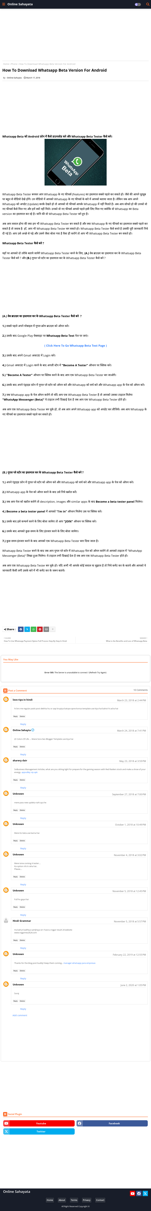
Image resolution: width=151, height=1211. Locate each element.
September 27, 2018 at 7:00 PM (129, 794)
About (62, 1200)
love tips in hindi (23, 699)
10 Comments (140, 689)
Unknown (18, 793)
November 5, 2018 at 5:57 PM (130, 921)
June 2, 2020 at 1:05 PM (133, 985)
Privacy (86, 1200)
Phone (14, 63)
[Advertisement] (75, 33)
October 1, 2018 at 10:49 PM (130, 824)
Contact (100, 1200)
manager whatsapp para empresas (79, 963)
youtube (41, 1123)
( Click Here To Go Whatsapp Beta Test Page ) (75, 345)
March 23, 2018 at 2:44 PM (131, 700)
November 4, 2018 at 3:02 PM (130, 855)
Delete (22, 716)
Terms (74, 1200)
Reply (16, 716)
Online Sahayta (22, 730)
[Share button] (52, 629)
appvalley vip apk (30, 772)
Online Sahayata (20, 4)
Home (6, 63)
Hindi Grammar (22, 920)
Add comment (20, 1015)
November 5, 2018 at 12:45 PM (129, 891)
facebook (114, 1123)
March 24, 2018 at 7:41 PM (131, 730)
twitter (41, 1131)
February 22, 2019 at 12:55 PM (129, 954)
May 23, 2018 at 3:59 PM (132, 761)
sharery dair (20, 760)
